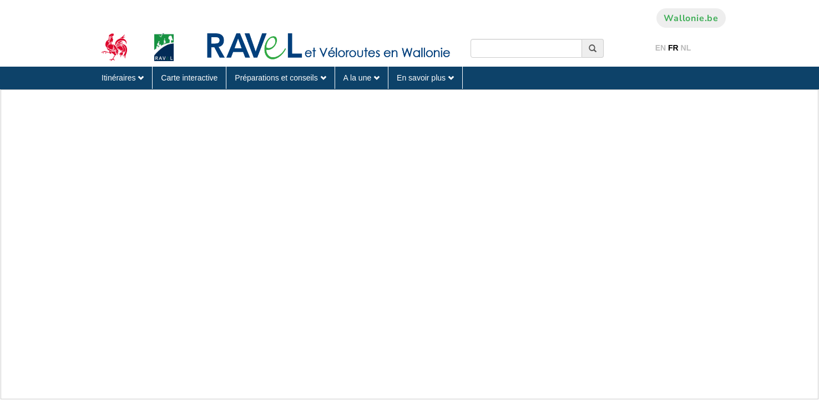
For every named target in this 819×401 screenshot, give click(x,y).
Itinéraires (123, 77)
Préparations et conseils (280, 77)
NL (686, 47)
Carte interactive (189, 77)
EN (660, 47)
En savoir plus (425, 77)
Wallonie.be (691, 18)
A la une (361, 77)
